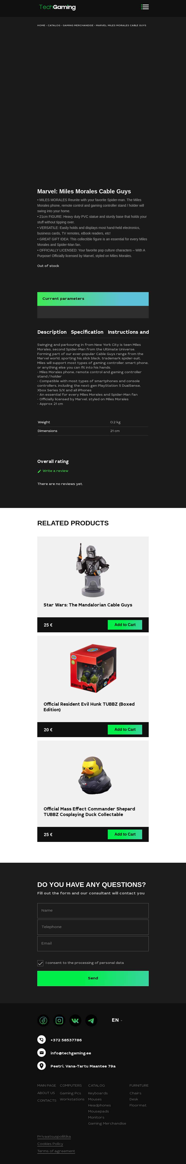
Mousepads (98, 1108)
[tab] (52, 331)
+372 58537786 (66, 1037)
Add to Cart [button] (125, 622)
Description (52, 330)
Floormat (138, 1102)
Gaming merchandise (78, 25)
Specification (87, 330)
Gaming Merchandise (107, 1120)
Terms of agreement (56, 1147)
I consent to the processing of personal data (85, 959)
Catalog (54, 25)
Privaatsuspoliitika (54, 1133)
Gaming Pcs (70, 1090)
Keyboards (98, 1090)
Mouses (95, 1096)
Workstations (72, 1096)
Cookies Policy (50, 1140)
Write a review (55, 469)
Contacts (46, 1097)
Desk (134, 1096)
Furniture (139, 1082)
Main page (46, 1082)
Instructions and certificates (144, 330)
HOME (41, 25)
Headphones (99, 1102)
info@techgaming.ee (71, 1050)
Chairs (135, 1090)
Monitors (96, 1114)
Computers (71, 1082)
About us (46, 1089)
